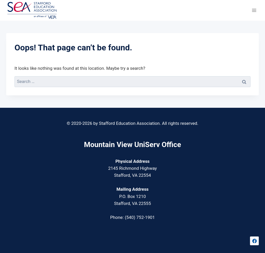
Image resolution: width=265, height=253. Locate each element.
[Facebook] (254, 240)
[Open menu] (254, 10)
